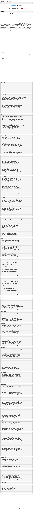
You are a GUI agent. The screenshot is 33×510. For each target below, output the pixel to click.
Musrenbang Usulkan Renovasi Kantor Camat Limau (9, 186)
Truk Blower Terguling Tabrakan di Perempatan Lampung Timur (11, 386)
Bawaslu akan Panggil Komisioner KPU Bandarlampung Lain (11, 168)
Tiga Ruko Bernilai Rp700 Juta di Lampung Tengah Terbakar (11, 374)
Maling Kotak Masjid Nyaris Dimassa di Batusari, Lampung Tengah (12, 219)
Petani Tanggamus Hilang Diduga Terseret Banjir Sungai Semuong (12, 353)
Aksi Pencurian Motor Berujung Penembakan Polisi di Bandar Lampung (12, 119)
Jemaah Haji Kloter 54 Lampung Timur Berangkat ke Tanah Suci (11, 179)
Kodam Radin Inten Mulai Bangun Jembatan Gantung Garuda (11, 392)
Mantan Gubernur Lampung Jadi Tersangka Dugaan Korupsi (11, 308)
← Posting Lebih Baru (4, 54)
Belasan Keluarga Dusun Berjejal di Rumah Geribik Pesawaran (11, 326)
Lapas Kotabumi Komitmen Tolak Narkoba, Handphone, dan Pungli (12, 440)
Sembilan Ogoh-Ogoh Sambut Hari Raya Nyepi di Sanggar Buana (11, 201)
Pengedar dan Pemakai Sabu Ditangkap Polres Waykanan (10, 450)
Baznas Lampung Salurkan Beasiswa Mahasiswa (9, 266)
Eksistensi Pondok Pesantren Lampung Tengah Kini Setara (10, 262)
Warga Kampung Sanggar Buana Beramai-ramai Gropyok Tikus (11, 381)
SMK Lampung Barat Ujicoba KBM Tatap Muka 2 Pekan (10, 224)
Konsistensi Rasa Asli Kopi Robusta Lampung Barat (9, 108)
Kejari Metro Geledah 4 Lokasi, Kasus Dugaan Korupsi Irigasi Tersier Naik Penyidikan (14, 125)
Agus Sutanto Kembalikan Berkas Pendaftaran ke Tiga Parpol (11, 162)
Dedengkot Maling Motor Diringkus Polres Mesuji (9, 427)
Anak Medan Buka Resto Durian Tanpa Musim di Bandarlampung (11, 208)
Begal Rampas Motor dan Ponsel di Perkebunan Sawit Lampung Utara (12, 441)
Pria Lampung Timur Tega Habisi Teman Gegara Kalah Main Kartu (12, 393)
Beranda (17, 54)
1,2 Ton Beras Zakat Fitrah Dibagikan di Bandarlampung (10, 269)
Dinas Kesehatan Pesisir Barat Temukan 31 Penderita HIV (10, 475)
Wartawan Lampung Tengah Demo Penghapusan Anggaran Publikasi (12, 377)
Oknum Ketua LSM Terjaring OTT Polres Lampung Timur (10, 387)
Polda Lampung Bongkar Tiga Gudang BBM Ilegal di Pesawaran (11, 325)
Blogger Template (18, 504)
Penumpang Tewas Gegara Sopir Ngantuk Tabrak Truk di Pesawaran (12, 330)
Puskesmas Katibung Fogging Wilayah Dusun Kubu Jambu (10, 151)
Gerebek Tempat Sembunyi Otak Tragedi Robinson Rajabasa (11, 240)
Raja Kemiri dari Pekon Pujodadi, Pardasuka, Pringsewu (10, 209)
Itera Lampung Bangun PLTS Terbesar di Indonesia (9, 255)
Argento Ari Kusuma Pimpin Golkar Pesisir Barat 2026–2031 (11, 138)
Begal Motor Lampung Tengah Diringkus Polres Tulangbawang (11, 410)
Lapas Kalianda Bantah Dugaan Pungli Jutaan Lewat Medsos (11, 107)
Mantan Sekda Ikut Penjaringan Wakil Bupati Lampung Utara (11, 160)
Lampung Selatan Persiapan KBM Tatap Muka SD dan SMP (10, 228)
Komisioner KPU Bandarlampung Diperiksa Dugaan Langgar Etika (11, 171)
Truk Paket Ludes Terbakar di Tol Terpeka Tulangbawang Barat (11, 417)
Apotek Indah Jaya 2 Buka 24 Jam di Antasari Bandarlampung (11, 242)
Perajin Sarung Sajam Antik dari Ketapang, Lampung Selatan (11, 210)
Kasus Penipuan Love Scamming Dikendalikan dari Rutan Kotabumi (12, 116)
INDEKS (16, 112)
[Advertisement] (16, 44)
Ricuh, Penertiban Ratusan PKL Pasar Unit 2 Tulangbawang (10, 405)
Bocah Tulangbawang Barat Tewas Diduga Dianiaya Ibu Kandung (11, 416)
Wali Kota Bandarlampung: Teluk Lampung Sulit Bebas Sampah (9, 487)
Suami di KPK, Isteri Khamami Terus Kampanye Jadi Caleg (9, 488)
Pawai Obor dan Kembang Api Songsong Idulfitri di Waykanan (11, 448)
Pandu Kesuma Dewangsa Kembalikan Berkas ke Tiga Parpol (11, 163)
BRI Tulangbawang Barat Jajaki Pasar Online (8, 248)
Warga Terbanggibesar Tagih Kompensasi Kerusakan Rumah (11, 375)
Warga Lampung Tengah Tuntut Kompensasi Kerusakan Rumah (11, 376)
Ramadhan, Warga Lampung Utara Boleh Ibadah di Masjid (10, 271)
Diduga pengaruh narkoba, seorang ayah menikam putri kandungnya (12, 127)
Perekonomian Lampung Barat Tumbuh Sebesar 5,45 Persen (11, 461)
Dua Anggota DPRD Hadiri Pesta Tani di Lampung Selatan (10, 137)
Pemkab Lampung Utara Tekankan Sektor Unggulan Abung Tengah (12, 439)
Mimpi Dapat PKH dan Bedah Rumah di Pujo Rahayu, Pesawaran (11, 189)
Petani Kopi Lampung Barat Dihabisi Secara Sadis (9, 465)
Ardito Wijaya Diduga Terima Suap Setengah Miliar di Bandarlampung (12, 132)
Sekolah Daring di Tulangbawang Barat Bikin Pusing (9, 234)
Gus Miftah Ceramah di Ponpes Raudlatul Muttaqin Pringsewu (11, 193)
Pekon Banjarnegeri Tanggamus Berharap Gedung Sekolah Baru (11, 188)
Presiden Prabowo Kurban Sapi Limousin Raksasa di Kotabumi (11, 139)
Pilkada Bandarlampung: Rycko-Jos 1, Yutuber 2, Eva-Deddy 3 (11, 220)
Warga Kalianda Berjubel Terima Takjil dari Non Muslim (10, 181)
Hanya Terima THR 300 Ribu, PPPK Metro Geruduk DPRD (10, 368)
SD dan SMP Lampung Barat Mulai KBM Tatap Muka (9, 226)
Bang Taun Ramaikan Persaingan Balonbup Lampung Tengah (11, 164)
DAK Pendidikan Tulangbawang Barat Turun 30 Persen (10, 225)
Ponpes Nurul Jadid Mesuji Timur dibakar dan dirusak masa (11, 96)
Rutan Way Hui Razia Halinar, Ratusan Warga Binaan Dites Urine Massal (12, 98)
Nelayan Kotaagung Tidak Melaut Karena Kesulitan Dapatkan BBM (12, 105)
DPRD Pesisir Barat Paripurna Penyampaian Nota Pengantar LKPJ (12, 152)
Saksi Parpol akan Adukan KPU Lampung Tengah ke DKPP (10, 169)
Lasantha (23, 504)
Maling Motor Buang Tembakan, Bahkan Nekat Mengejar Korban (11, 128)
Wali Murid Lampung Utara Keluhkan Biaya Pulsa (9, 233)
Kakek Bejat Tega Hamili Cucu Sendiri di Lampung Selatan (10, 320)
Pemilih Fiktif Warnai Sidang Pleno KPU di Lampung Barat (10, 170)
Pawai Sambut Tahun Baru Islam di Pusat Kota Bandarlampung (11, 211)
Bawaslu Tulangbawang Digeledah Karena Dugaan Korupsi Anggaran (12, 402)
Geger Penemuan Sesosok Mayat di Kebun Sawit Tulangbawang (11, 401)
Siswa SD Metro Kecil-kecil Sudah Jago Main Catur (9, 290)
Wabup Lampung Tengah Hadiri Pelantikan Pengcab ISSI (10, 283)
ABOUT (10, 1)
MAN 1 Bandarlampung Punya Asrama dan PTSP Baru (10, 232)
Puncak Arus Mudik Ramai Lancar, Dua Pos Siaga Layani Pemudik (12, 449)
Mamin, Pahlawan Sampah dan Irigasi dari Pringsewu (10, 203)
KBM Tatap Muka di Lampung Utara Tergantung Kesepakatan (11, 227)
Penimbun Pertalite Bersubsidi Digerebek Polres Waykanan (11, 447)
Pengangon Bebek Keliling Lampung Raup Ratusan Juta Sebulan (11, 207)
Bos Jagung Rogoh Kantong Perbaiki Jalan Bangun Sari (10, 332)
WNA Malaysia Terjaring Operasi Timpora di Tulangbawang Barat (11, 414)
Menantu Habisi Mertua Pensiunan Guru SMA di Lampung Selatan (12, 319)
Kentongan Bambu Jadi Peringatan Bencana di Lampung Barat (11, 466)
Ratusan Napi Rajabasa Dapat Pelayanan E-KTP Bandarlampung (11, 249)
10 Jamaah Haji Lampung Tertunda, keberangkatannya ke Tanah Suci (12, 104)
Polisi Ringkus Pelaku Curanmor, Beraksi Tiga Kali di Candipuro (11, 126)
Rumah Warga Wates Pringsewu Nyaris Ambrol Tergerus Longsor (11, 344)
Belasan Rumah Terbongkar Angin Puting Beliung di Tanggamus (11, 355)
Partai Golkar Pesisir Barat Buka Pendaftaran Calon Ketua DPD (11, 144)
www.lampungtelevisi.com (4, 1)
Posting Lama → (30, 54)
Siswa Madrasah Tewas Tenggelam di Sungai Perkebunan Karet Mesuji (12, 428)
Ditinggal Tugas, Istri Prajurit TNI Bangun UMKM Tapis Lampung (11, 143)
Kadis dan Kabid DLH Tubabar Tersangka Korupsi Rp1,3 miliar (11, 415)
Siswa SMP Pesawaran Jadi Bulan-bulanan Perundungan (10, 331)
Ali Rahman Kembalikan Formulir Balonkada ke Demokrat (10, 161)
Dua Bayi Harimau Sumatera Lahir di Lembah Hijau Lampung (11, 305)
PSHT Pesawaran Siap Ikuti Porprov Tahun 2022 (9, 288)
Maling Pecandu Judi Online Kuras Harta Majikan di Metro (10, 367)
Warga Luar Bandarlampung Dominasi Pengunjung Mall (10, 241)
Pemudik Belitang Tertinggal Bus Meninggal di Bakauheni (10, 13)
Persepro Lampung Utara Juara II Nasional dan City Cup (10, 285)
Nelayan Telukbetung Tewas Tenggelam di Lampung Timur (10, 391)
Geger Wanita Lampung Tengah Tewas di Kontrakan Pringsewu (11, 341)
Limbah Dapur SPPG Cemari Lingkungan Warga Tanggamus (11, 354)
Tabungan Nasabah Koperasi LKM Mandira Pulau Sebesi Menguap (12, 145)
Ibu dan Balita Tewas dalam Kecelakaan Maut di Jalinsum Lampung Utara (13, 100)
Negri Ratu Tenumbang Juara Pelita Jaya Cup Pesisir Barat (10, 281)
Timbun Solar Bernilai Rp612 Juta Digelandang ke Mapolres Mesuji (12, 429)
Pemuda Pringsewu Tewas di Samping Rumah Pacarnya (10, 343)
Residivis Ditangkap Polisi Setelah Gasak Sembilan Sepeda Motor (10, 489)
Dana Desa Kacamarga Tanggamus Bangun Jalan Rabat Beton (11, 187)
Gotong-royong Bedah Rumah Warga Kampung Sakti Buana (11, 185)
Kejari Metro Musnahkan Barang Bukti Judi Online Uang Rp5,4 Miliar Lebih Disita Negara (15, 124)
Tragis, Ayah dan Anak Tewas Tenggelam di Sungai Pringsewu (11, 342)
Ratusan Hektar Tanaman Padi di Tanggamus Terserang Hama (11, 106)
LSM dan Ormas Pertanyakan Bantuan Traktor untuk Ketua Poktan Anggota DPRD (14, 97)
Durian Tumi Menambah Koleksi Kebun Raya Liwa (9, 202)
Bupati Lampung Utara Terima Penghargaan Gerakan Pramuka (11, 403)
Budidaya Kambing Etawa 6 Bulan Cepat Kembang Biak (10, 199)
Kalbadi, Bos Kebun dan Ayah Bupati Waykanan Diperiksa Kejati (11, 451)
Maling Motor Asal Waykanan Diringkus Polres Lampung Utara (11, 437)
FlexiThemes (13, 504)
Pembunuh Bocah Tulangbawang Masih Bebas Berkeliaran (11, 404)
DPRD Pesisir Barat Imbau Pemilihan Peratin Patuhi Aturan (11, 147)
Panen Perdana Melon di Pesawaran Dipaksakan (9, 254)
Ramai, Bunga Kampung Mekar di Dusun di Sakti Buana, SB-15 (11, 178)
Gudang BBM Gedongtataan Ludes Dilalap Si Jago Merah (10, 327)
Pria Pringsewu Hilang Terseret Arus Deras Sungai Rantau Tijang (11, 340)
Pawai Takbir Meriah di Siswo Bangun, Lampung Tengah (10, 180)
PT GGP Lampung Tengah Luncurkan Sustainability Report (10, 250)
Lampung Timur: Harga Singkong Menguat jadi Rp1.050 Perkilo (11, 246)
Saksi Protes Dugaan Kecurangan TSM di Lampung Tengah (10, 172)
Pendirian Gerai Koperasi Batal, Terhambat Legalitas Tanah (11, 146)
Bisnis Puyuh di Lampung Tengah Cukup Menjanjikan (10, 247)
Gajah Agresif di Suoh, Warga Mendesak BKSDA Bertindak (10, 99)
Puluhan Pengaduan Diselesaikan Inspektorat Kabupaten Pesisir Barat (12, 478)
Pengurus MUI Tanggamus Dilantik (7, 264)
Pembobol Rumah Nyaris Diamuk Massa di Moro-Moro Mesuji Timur (12, 120)
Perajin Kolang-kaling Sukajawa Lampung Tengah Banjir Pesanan (12, 200)
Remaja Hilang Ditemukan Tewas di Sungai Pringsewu (10, 356)
